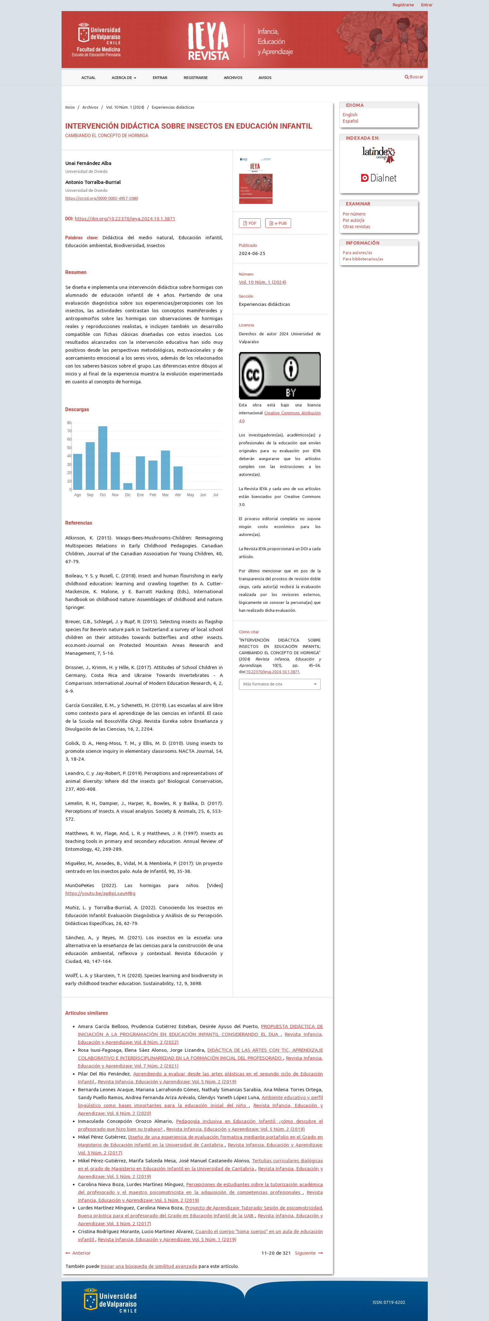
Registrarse (196, 78)
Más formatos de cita (263, 684)
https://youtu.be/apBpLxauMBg (100, 893)
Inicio (70, 107)
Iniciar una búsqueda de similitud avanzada (149, 1266)
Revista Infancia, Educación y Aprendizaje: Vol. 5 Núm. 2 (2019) (167, 1081)
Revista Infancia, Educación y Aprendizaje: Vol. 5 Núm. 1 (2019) (167, 1239)
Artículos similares (86, 1013)
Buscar (414, 76)
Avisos (265, 78)
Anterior (81, 1253)
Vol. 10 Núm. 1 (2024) (125, 107)
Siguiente (305, 1253)
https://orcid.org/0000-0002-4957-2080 (101, 198)
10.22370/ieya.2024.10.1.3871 (272, 671)
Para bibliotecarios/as (363, 259)
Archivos (233, 78)
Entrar (160, 78)
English (350, 114)
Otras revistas (356, 226)
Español (351, 121)
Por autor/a (353, 220)
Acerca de (122, 78)
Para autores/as (357, 252)
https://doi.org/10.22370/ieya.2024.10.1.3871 (125, 218)
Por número (354, 213)
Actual (88, 78)
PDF (252, 223)
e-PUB (280, 223)
